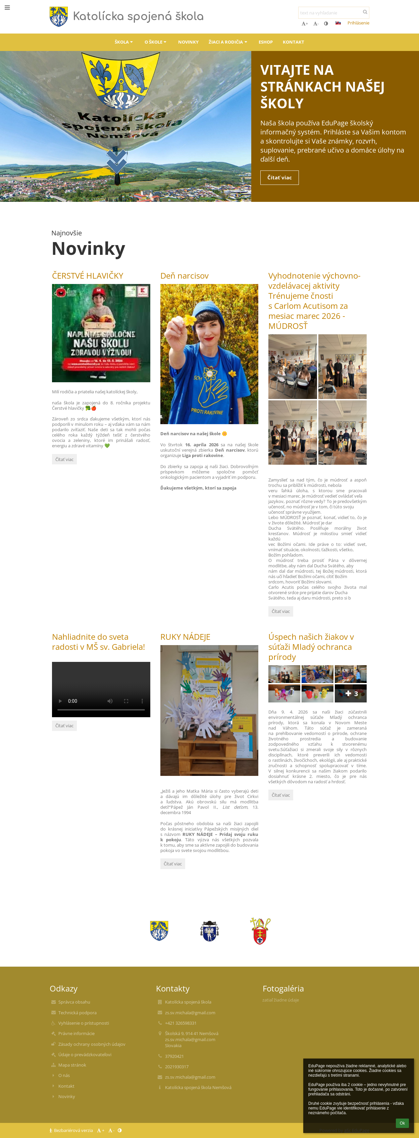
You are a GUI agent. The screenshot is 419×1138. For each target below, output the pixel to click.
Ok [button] (402, 1123)
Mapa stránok (72, 1065)
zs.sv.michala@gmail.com (190, 1013)
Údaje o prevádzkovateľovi (84, 1054)
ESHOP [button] (266, 42)
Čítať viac (283, 177)
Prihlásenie (358, 23)
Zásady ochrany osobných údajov (91, 1044)
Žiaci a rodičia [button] (229, 42)
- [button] (316, 23)
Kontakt (66, 1086)
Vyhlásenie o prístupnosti (83, 1023)
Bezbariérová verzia (72, 1130)
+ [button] (305, 23)
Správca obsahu (74, 1002)
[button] (338, 23)
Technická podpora (77, 1013)
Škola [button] (125, 42)
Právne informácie (76, 1033)
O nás (64, 1075)
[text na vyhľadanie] (333, 13)
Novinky (66, 1096)
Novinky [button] (188, 42)
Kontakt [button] (293, 42)
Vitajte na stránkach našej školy (322, 85)
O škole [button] (156, 42)
